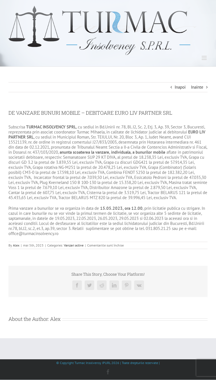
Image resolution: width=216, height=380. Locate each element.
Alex (16, 245)
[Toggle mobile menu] (205, 58)
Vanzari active (74, 245)
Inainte (197, 87)
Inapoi (180, 87)
